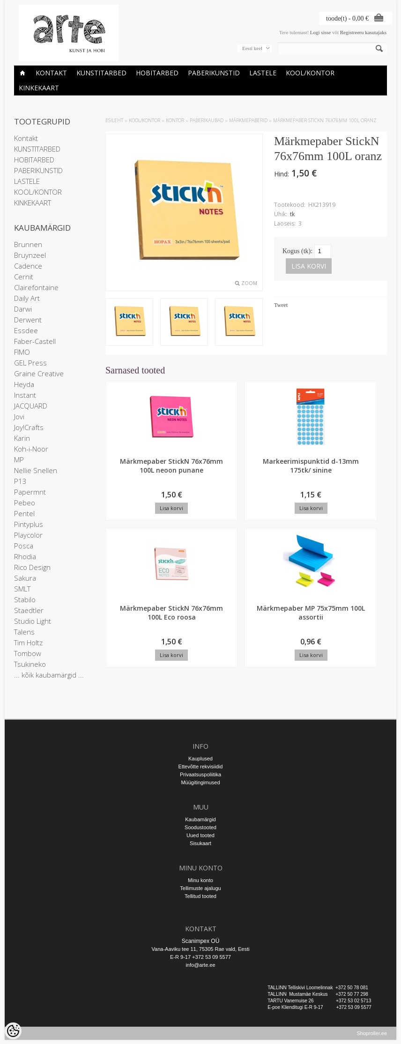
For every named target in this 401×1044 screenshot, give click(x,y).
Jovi (19, 416)
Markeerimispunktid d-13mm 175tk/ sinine (216, 470)
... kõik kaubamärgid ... (49, 674)
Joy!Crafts (29, 427)
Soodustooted (200, 827)
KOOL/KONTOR (310, 72)
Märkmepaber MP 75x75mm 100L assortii (357, 470)
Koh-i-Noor (31, 448)
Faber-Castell (35, 341)
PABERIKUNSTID (214, 72)
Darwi (23, 309)
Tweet (281, 305)
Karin (22, 438)
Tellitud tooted (200, 896)
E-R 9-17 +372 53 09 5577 (200, 957)
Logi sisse (320, 32)
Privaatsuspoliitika (200, 774)
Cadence (28, 265)
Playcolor (28, 535)
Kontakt (51, 72)
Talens (24, 631)
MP (19, 459)
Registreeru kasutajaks (363, 32)
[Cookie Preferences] (13, 1030)
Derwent (28, 319)
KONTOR (175, 120)
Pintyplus (28, 524)
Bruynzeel (30, 255)
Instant (25, 395)
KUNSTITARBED (101, 72)
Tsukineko (30, 664)
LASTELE (262, 72)
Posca (23, 545)
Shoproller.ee (371, 1037)
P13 (20, 481)
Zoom (249, 283)
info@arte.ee (200, 965)
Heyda (24, 384)
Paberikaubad (206, 120)
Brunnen (28, 244)
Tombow (27, 653)
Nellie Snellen (35, 470)
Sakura (25, 578)
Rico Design (32, 567)
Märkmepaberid (248, 120)
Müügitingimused (200, 782)
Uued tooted (200, 835)
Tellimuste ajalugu (200, 888)
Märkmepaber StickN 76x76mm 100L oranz (325, 120)
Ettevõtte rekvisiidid (200, 766)
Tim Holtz (28, 642)
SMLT (22, 588)
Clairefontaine (36, 287)
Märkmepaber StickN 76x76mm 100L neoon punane (138, 474)
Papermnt (30, 491)
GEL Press (30, 362)
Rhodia (25, 556)
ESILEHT (114, 120)
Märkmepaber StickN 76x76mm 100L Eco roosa (284, 474)
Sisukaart (200, 843)
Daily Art (27, 298)
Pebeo (24, 502)
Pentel (24, 513)
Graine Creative (39, 373)
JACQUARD (30, 405)
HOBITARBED (157, 72)
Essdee (26, 330)
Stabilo (25, 599)
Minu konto (200, 880)
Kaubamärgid (200, 819)
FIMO (22, 352)
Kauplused (200, 758)
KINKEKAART (39, 87)
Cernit (23, 276)
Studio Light (32, 621)
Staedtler (29, 610)
